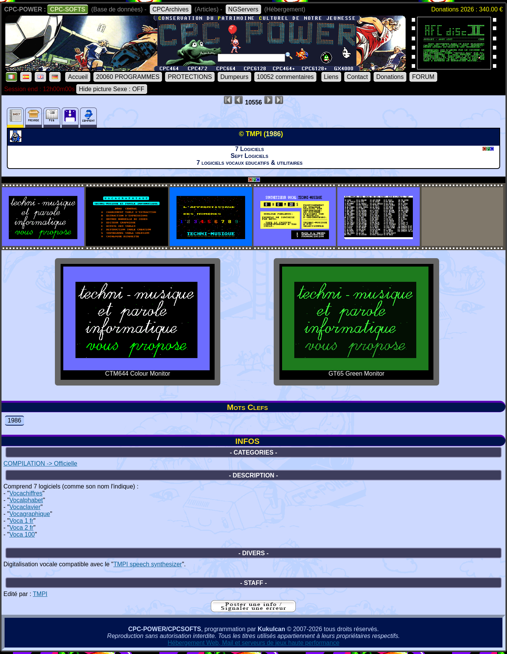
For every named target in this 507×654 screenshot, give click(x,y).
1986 (14, 420)
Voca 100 (22, 534)
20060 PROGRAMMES (127, 77)
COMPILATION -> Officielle (40, 463)
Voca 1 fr (21, 520)
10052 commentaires (285, 77)
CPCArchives (170, 9)
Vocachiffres (25, 493)
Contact (357, 77)
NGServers (243, 9)
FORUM (423, 77)
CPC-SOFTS (67, 9)
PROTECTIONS (190, 77)
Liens (331, 77)
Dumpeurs (234, 77)
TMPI (40, 594)
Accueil (78, 77)
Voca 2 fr (21, 527)
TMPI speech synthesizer (148, 564)
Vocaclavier (24, 507)
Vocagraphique (29, 514)
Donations (390, 77)
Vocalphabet (26, 500)
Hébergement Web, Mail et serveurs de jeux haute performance (254, 643)
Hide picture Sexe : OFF (111, 89)
